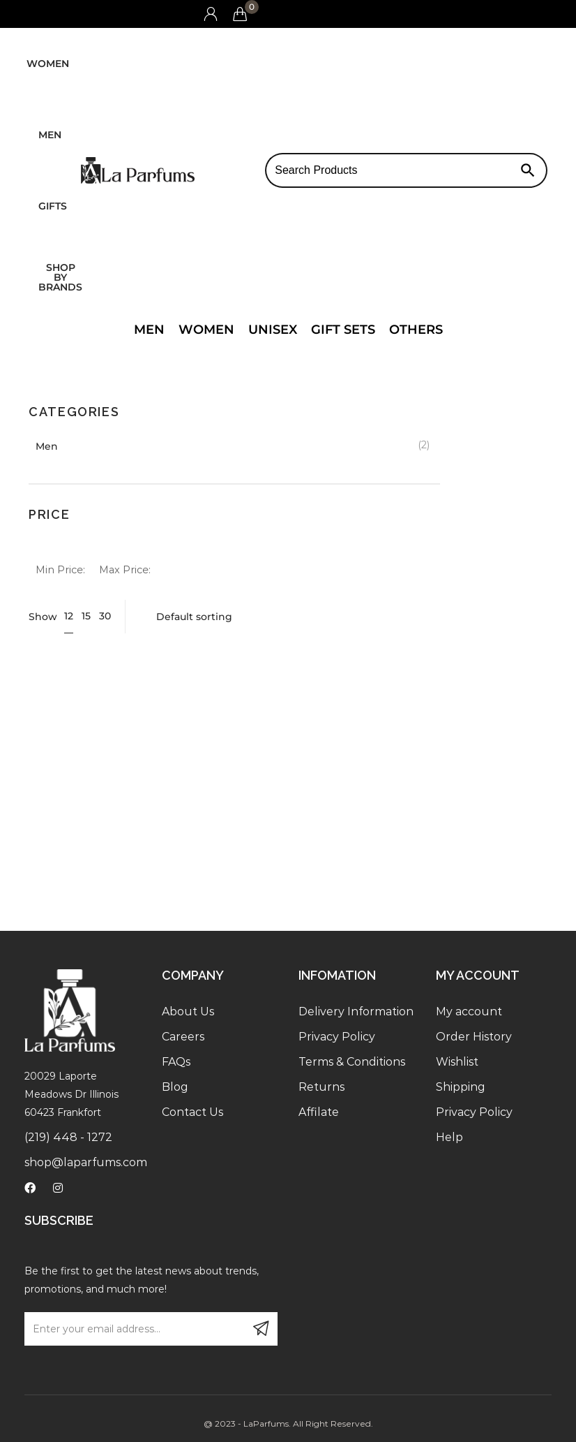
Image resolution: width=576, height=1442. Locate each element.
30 (105, 616)
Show (43, 616)
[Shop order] (343, 616)
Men (49, 134)
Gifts (52, 206)
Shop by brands (60, 277)
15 (86, 616)
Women (47, 63)
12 (68, 616)
